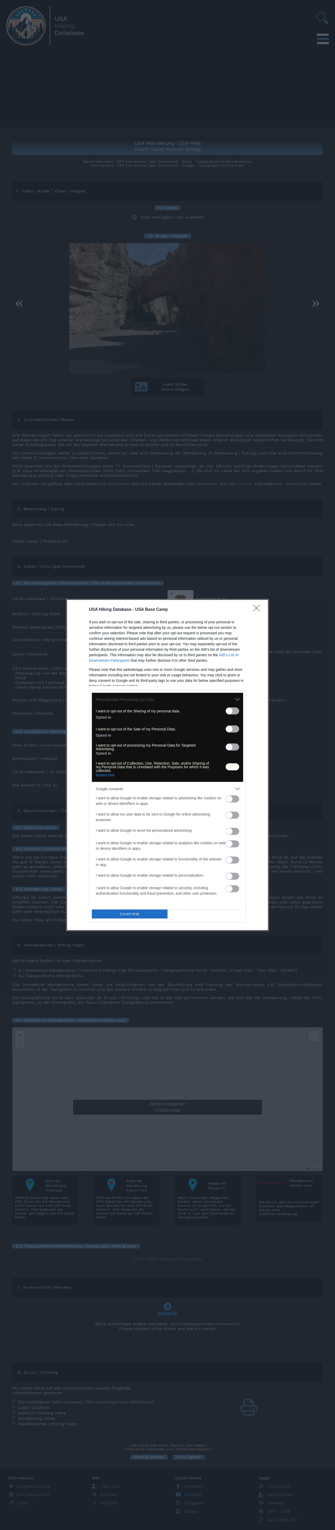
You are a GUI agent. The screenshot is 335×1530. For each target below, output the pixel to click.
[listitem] (167, 699)
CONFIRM (129, 914)
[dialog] (167, 765)
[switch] (232, 710)
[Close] (258, 610)
